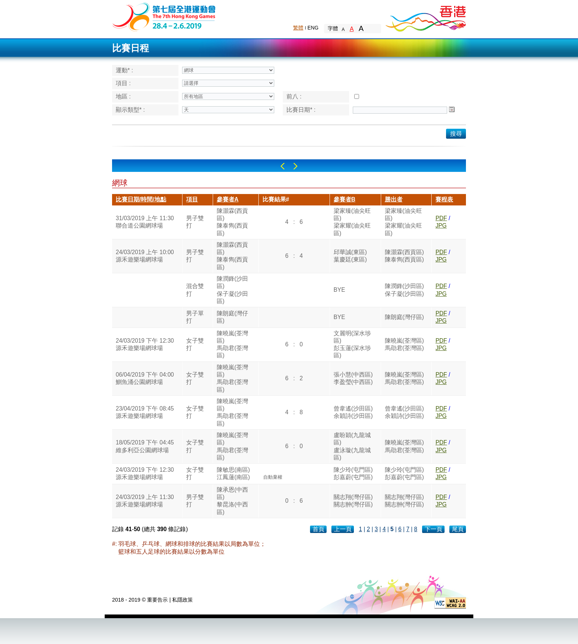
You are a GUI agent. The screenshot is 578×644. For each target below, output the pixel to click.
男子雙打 (195, 222)
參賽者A (227, 199)
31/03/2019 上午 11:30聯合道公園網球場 (145, 222)
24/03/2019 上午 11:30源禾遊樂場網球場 (145, 501)
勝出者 (394, 199)
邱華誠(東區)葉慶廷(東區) (350, 256)
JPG (440, 225)
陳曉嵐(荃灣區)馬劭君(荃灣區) (232, 344)
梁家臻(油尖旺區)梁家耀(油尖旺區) (352, 222)
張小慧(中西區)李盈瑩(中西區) (353, 378)
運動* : (124, 70)
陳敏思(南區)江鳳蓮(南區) (233, 473)
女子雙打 (195, 344)
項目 (192, 199)
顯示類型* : (130, 110)
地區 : (123, 96)
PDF (441, 218)
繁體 (298, 28)
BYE (339, 290)
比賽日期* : (301, 110)
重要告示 (157, 600)
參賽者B (344, 199)
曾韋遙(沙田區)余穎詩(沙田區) (353, 412)
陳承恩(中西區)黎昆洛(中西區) (232, 501)
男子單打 (195, 317)
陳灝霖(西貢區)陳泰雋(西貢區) (232, 222)
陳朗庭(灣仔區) (232, 317)
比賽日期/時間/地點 (141, 199)
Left (283, 166)
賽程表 (444, 199)
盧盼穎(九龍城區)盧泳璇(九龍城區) (352, 446)
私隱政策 (182, 600)
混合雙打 (195, 290)
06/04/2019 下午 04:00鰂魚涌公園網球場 (145, 378)
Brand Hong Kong (425, 16)
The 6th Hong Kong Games (164, 16)
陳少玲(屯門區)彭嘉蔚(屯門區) (353, 473)
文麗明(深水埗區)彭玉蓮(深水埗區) (352, 344)
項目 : (123, 83)
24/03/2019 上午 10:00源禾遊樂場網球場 (145, 256)
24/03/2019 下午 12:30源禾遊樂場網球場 (145, 344)
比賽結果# (275, 199)
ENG (312, 28)
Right (295, 166)
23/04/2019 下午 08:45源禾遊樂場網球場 (145, 412)
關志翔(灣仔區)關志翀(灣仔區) (353, 501)
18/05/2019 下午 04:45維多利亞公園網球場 (145, 446)
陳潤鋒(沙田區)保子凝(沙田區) (232, 290)
